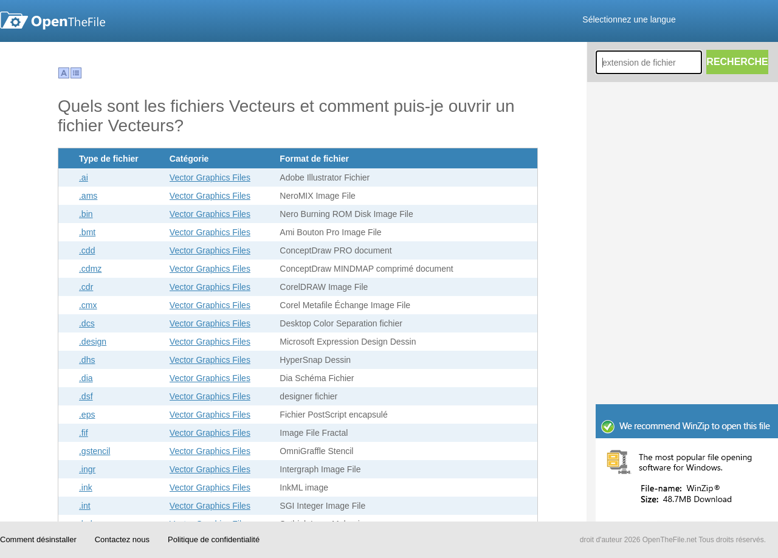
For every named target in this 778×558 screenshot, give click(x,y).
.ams (88, 196)
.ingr (87, 469)
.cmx (88, 305)
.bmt (87, 232)
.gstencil (94, 451)
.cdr (86, 287)
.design (92, 341)
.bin (86, 214)
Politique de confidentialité (214, 539)
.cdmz (90, 269)
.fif (83, 433)
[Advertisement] (687, 322)
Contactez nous (122, 539)
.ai (83, 177)
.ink (85, 487)
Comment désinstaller (38, 539)
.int (85, 506)
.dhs (87, 360)
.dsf (86, 396)
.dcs (87, 323)
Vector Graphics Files (210, 177)
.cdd (87, 250)
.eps (87, 414)
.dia (86, 378)
